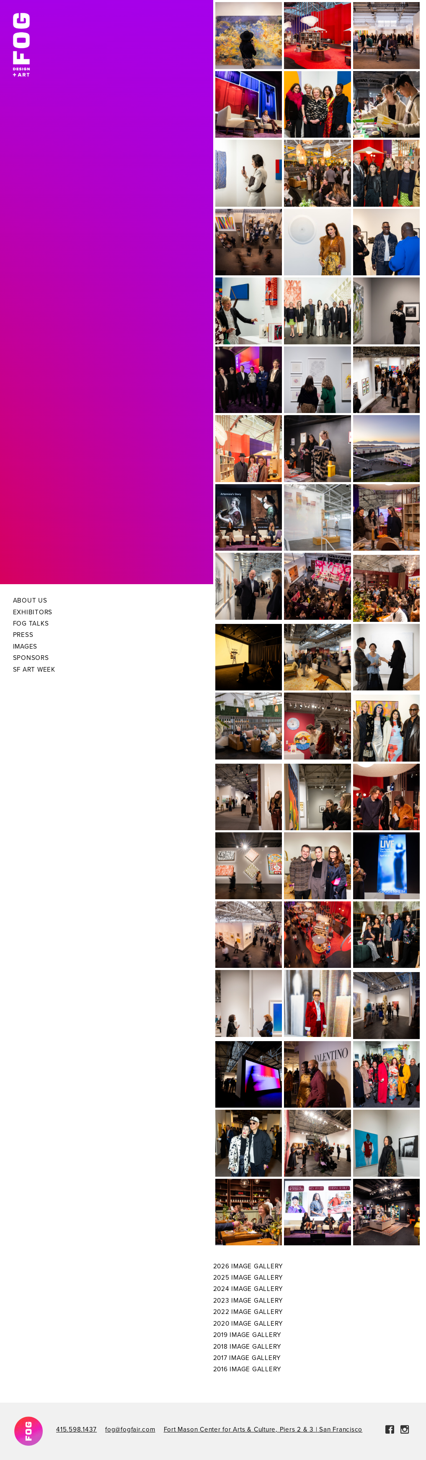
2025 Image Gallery (248, 1277)
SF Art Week (34, 669)
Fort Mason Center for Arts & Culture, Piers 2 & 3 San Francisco (263, 1429)
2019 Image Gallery (247, 1335)
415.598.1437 (76, 1429)
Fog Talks (31, 623)
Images (25, 646)
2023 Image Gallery (248, 1300)
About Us (30, 600)
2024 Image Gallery (248, 1289)
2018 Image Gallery (247, 1346)
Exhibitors (33, 612)
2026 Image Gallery (248, 1266)
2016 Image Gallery (247, 1369)
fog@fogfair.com (130, 1429)
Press (23, 635)
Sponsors (31, 658)
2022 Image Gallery (248, 1312)
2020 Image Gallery (248, 1323)
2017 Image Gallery (247, 1358)
